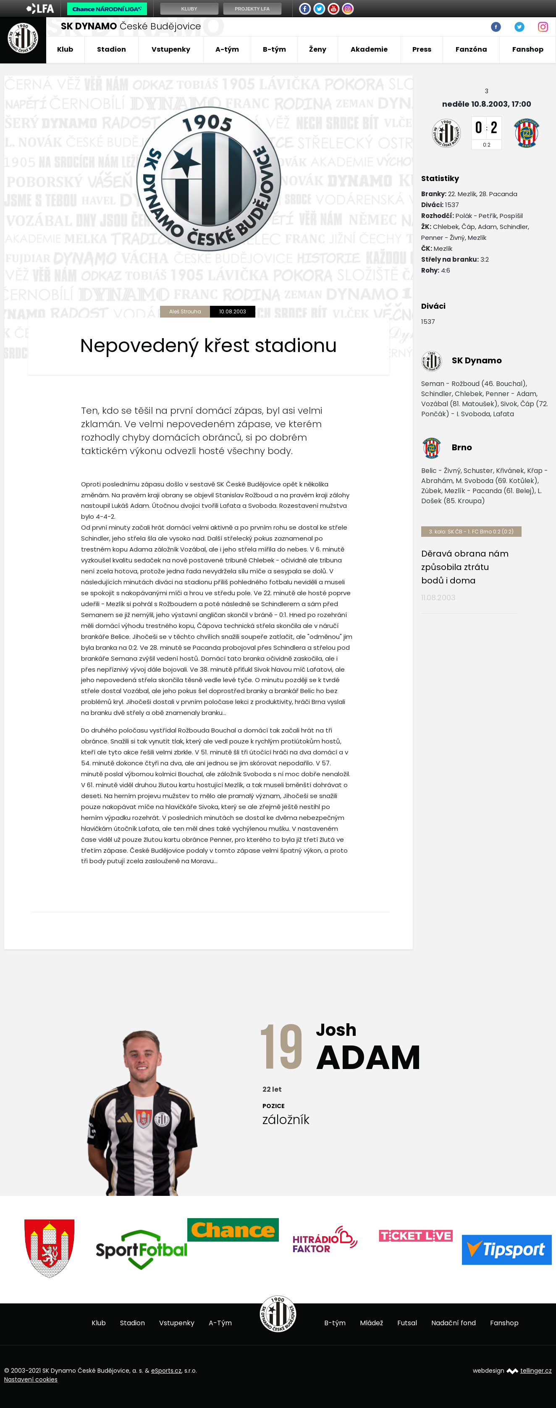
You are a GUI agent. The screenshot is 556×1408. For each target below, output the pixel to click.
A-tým (227, 49)
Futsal (407, 1323)
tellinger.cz (536, 1370)
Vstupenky (171, 49)
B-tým (274, 49)
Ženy (317, 49)
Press (421, 49)
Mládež (371, 1323)
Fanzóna (471, 49)
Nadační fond (453, 1323)
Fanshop (527, 49)
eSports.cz (166, 1370)
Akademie (369, 49)
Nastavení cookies (31, 1379)
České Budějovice (131, 26)
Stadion (111, 49)
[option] (50, 1248)
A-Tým (220, 1323)
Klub (65, 49)
